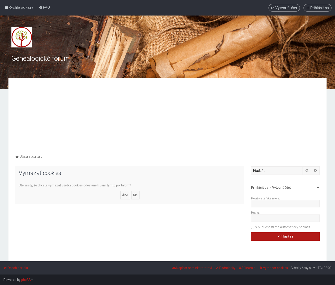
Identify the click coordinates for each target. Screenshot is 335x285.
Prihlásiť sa (259, 187)
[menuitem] (44, 7)
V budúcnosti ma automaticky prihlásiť (282, 227)
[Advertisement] (167, 119)
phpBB (26, 280)
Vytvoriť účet (281, 187)
